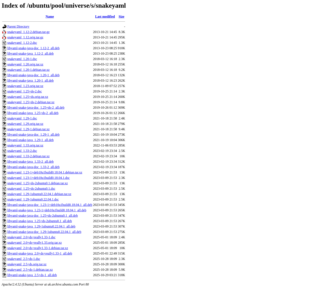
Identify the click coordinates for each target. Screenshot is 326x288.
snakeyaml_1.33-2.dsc (22, 151)
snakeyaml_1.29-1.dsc (22, 118)
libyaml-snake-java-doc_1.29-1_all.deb (33, 134)
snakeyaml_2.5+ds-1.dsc (23, 259)
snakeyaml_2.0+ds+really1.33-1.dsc (31, 237)
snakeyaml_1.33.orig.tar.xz (25, 145)
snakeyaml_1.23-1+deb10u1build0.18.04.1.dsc (38, 178)
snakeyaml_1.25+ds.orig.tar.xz (27, 96)
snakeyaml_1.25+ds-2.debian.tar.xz (30, 102)
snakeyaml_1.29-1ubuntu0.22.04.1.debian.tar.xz (39, 194)
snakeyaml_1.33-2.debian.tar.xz (28, 156)
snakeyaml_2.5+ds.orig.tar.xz (27, 264)
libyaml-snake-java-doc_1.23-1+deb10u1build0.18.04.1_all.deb (49, 205)
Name (50, 16)
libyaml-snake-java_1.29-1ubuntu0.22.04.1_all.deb (41, 226)
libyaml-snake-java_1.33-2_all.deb (30, 161)
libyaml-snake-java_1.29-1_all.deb (30, 140)
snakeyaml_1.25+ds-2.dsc (24, 91)
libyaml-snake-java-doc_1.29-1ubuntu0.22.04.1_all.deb (44, 232)
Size (122, 16)
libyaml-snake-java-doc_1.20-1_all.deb (33, 75)
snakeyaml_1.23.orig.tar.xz (25, 86)
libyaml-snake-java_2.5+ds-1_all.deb (32, 275)
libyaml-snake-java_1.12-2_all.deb (30, 53)
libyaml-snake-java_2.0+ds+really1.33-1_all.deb (39, 253)
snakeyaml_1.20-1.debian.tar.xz (28, 69)
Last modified (105, 16)
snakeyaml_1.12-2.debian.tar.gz (28, 32)
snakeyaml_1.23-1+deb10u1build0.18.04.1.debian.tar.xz (44, 172)
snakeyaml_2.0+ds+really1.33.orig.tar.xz (34, 242)
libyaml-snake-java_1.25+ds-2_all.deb (32, 113)
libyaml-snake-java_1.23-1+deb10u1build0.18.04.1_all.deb (46, 210)
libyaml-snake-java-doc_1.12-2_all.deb (33, 48)
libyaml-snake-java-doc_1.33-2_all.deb (33, 167)
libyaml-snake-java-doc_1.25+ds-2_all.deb (35, 107)
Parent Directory (18, 26)
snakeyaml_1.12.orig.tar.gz (25, 37)
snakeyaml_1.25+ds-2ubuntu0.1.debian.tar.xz (37, 183)
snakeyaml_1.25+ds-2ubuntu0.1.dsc (31, 188)
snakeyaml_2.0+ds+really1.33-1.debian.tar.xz (37, 248)
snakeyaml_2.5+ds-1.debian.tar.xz (30, 269)
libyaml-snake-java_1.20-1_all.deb (30, 80)
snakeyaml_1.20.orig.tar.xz (25, 64)
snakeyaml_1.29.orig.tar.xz (25, 124)
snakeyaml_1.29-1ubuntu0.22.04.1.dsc (33, 199)
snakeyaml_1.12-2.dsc (22, 42)
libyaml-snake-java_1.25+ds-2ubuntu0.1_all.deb (39, 221)
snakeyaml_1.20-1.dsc (22, 59)
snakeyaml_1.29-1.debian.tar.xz (28, 129)
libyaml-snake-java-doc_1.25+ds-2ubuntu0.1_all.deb (42, 215)
